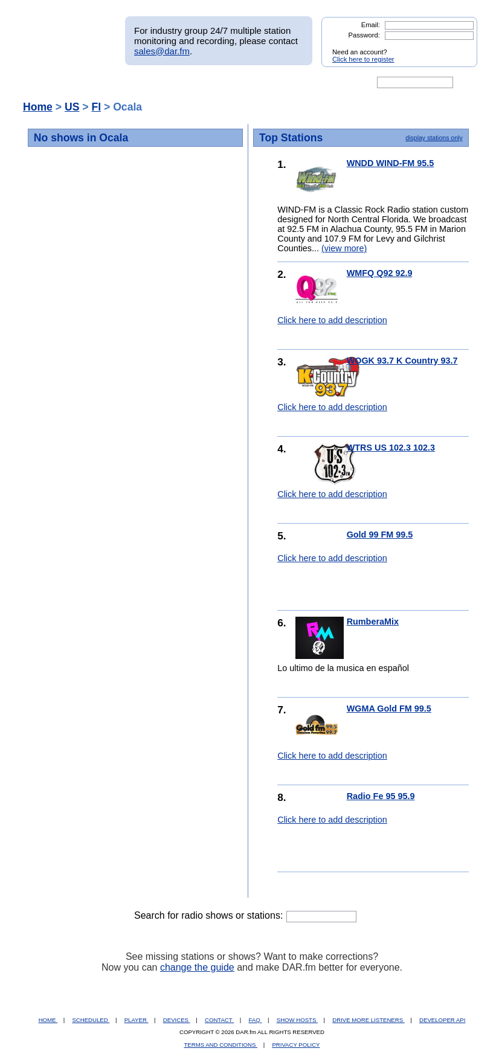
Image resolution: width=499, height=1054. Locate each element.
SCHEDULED (90, 1020)
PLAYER (136, 1020)
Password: (364, 35)
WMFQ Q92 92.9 (380, 273)
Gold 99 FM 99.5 (380, 534)
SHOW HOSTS (297, 1020)
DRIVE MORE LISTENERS (368, 1020)
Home (38, 107)
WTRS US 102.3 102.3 (391, 447)
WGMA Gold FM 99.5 (389, 708)
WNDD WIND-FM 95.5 (390, 163)
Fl (96, 107)
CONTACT (219, 1020)
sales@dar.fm (162, 51)
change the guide (197, 967)
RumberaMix (373, 621)
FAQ (255, 1020)
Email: (370, 24)
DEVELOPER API (442, 1020)
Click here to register (363, 59)
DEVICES (176, 1020)
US (72, 107)
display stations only (433, 137)
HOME (48, 1020)
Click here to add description (332, 320)
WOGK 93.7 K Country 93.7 (402, 360)
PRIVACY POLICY (296, 1044)
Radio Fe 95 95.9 (381, 796)
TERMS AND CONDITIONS (221, 1044)
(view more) (344, 248)
